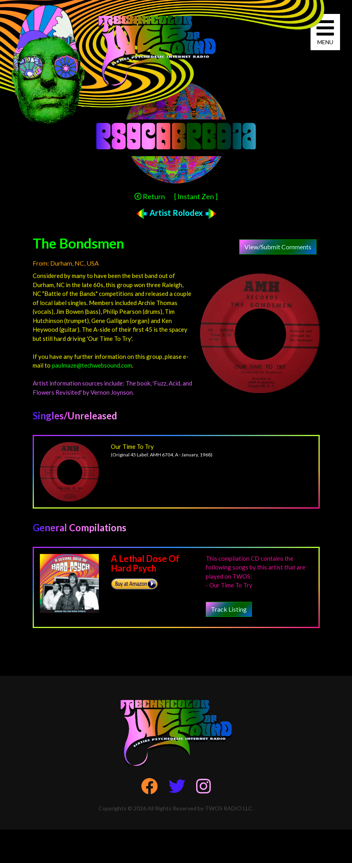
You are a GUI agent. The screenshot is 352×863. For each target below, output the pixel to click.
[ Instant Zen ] (196, 196)
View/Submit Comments (277, 246)
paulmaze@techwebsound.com (92, 365)
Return (149, 196)
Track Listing (229, 609)
